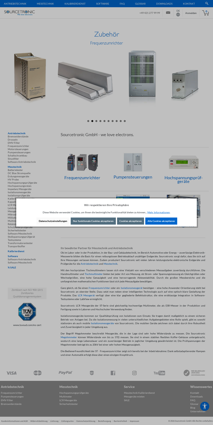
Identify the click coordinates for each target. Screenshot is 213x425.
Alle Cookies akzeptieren (161, 220)
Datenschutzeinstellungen (53, 220)
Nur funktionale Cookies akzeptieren (93, 220)
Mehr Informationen (158, 212)
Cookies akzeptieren (130, 220)
